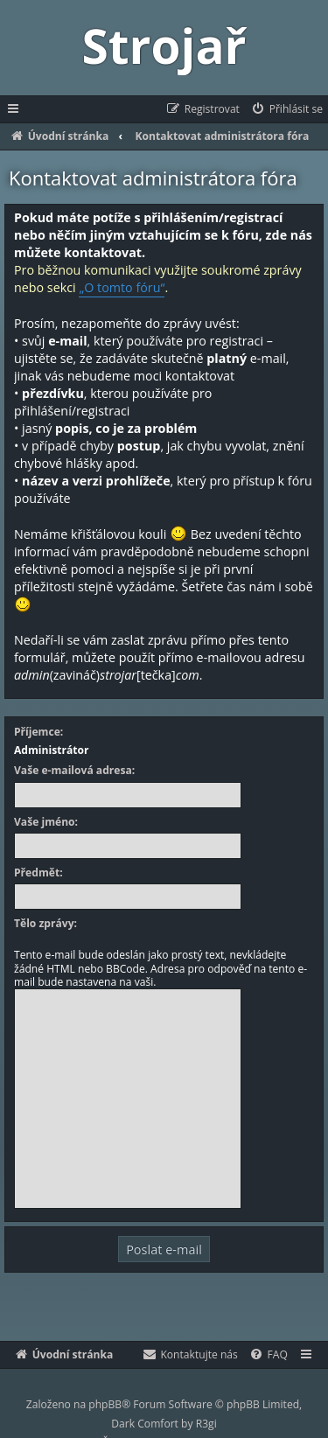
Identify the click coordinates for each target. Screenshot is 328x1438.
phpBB (105, 1404)
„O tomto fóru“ (121, 287)
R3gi (206, 1423)
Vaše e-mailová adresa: (74, 771)
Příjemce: (38, 732)
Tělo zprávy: (45, 924)
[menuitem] (286, 109)
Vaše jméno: (46, 822)
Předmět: (38, 873)
